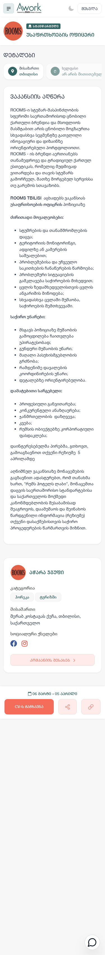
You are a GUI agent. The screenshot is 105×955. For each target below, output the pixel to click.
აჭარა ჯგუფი (46, 572)
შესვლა (89, 8)
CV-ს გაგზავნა (29, 706)
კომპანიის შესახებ (52, 660)
